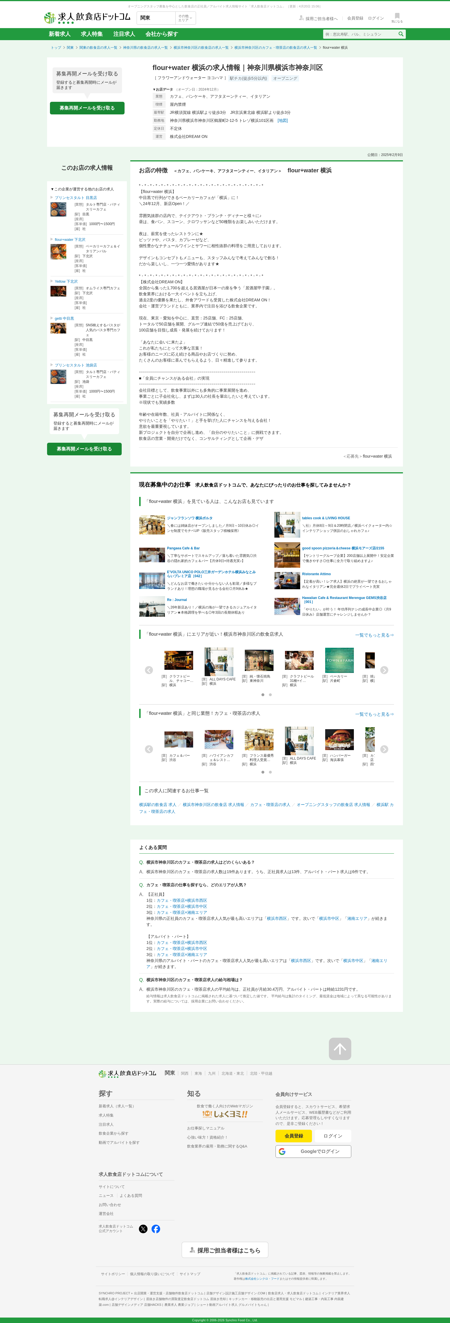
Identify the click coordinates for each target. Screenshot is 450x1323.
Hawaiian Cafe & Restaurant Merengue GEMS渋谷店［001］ (344, 600)
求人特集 (92, 34)
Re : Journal (177, 600)
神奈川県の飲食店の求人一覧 (145, 48)
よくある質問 (131, 1195)
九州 (212, 1073)
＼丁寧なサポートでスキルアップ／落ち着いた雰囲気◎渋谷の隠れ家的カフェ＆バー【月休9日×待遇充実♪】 (212, 558)
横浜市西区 (277, 918)
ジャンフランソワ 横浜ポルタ (190, 518)
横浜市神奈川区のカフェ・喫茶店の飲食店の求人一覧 (275, 48)
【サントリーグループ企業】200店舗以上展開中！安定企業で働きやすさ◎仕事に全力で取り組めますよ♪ (348, 558)
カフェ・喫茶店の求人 (270, 804)
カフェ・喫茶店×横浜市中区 (182, 906)
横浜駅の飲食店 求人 (157, 804)
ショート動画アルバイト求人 (232, 1304)
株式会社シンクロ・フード (262, 1278)
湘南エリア (357, 918)
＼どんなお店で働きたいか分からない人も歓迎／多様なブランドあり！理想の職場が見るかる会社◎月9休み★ (212, 586)
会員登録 (294, 1135)
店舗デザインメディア (136, 1304)
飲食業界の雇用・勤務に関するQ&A (217, 1146)
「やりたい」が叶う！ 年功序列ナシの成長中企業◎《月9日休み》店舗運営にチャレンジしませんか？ (346, 611)
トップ (56, 48)
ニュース (106, 1195)
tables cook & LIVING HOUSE (326, 518)
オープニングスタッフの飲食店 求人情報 (333, 804)
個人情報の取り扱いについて (152, 1274)
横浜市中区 (329, 918)
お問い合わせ (110, 1205)
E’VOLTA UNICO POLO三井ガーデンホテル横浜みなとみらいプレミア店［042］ (211, 574)
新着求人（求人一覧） (117, 1106)
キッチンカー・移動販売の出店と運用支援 (265, 1299)
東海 (198, 1073)
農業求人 (179, 1304)
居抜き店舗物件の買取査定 (186, 1299)
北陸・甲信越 (261, 1073)
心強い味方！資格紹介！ (207, 1137)
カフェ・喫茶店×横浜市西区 (182, 900)
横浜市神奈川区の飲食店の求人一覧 (201, 48)
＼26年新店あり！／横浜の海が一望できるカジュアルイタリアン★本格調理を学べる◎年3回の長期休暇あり (212, 609)
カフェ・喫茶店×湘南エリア (182, 912)
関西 (185, 1073)
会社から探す (162, 34)
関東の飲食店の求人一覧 (98, 48)
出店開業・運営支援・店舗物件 (168, 1293)
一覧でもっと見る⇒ (374, 635)
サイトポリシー (113, 1274)
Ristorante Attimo (316, 574)
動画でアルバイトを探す (119, 1142)
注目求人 (124, 34)
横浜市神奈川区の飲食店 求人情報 (213, 804)
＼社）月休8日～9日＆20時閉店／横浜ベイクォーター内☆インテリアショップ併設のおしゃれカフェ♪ (347, 528)
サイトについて (112, 1187)
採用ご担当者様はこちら (229, 1250)
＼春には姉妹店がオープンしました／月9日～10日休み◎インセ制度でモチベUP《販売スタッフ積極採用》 (213, 528)
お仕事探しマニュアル (205, 1128)
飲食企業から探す (114, 1133)
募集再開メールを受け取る (87, 108)
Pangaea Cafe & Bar (183, 548)
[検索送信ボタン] (401, 34)
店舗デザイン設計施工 (235, 1293)
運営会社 (106, 1213)
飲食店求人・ (293, 1293)
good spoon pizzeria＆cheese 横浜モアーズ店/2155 (343, 548)
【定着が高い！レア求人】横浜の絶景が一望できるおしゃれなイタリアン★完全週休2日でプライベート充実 (347, 584)
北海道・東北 (233, 1073)
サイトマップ (190, 1274)
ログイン (333, 1135)
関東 (70, 48)
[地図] (283, 120)
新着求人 (60, 34)
